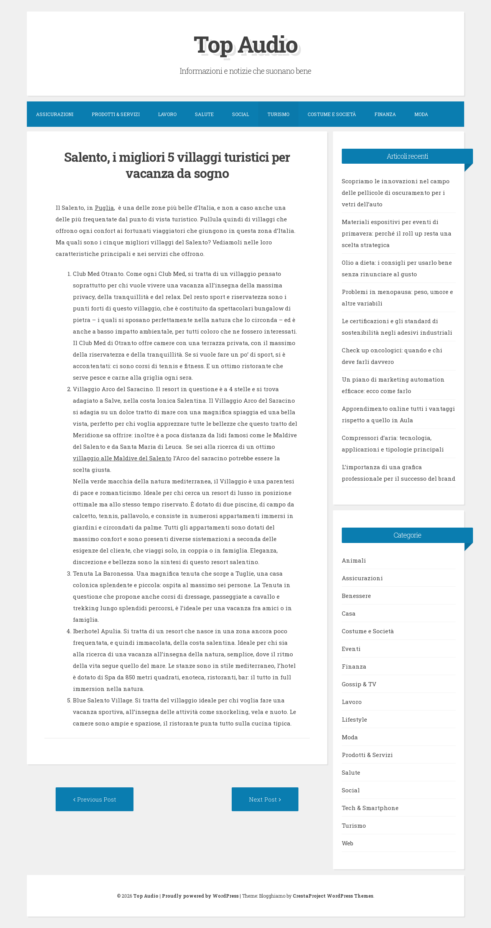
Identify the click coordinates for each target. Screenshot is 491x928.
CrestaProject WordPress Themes (333, 896)
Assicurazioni (54, 114)
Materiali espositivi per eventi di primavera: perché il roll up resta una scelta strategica (396, 232)
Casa (349, 613)
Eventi (351, 648)
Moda (421, 114)
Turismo (278, 114)
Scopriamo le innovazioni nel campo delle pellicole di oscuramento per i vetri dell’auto (396, 192)
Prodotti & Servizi (116, 114)
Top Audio (245, 43)
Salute (204, 114)
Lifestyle (354, 719)
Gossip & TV (359, 683)
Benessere (356, 595)
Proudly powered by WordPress (200, 896)
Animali (354, 560)
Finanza (385, 114)
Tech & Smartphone (370, 807)
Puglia (104, 207)
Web (347, 843)
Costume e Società (332, 114)
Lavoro (167, 114)
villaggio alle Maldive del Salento (122, 458)
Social (240, 114)
